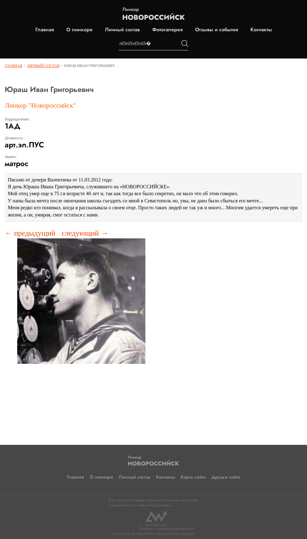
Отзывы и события (216, 29)
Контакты (261, 29)
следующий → (85, 233)
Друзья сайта (225, 477)
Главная (44, 29)
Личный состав (122, 29)
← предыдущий (30, 233)
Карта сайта (193, 477)
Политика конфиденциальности (166, 528)
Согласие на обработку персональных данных (153, 533)
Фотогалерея (167, 29)
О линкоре (79, 29)
